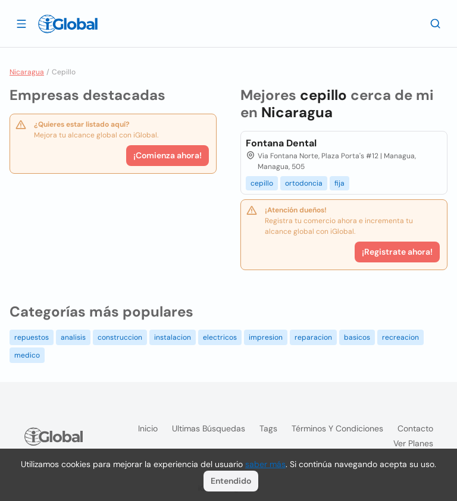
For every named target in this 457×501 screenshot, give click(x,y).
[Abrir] (21, 23)
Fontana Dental (281, 143)
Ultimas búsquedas (208, 428)
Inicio (148, 428)
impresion (266, 337)
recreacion (400, 337)
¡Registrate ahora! (397, 251)
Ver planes (413, 443)
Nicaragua (27, 72)
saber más (265, 464)
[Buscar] (435, 23)
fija (339, 183)
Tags (268, 428)
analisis (73, 337)
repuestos (31, 337)
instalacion (172, 337)
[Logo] (68, 24)
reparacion (313, 337)
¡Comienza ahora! (167, 155)
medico (27, 355)
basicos (357, 337)
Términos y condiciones (337, 428)
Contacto (415, 428)
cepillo (262, 183)
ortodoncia (304, 183)
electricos (220, 337)
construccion (120, 337)
